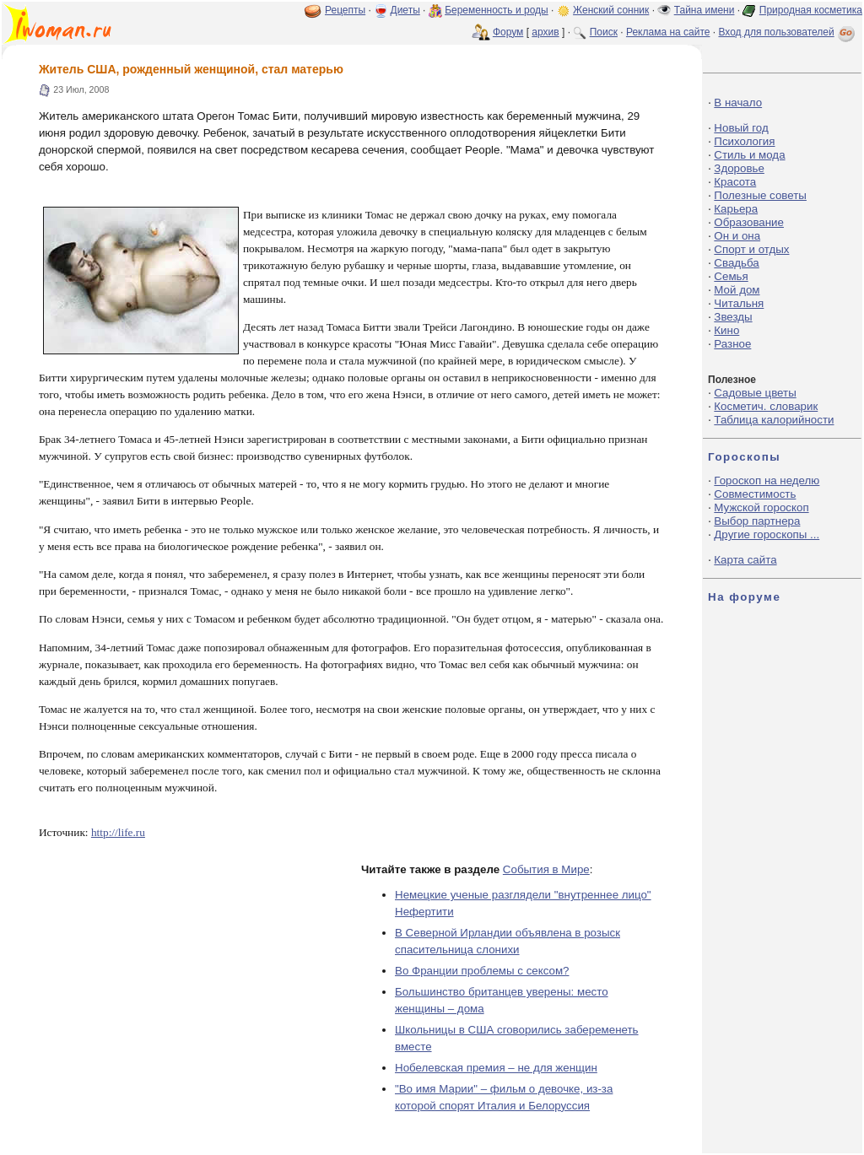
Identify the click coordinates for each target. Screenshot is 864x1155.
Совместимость (755, 494)
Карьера (736, 208)
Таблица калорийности (774, 419)
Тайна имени (704, 10)
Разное (732, 343)
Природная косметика (810, 10)
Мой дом (736, 289)
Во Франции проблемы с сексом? (482, 970)
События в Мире (546, 869)
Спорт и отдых (751, 249)
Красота (735, 181)
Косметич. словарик (766, 406)
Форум (508, 32)
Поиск (604, 32)
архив (545, 32)
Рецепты (345, 10)
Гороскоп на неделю (766, 480)
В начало (738, 102)
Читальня (739, 303)
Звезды (733, 316)
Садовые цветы (755, 392)
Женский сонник (611, 10)
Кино (726, 330)
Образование (749, 222)
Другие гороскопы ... (766, 534)
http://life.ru (118, 832)
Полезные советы (760, 195)
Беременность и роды (496, 10)
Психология (744, 141)
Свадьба (736, 262)
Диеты (405, 10)
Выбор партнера (757, 521)
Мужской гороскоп (761, 507)
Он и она (737, 235)
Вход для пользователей (788, 32)
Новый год (741, 127)
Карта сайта (745, 559)
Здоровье (739, 168)
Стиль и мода (749, 154)
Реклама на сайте (668, 32)
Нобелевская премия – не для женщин (496, 1067)
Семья (731, 276)
